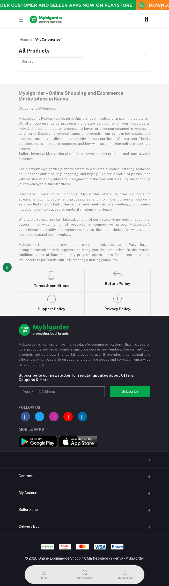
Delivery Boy (29, 526)
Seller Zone (28, 510)
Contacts (26, 476)
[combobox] (51, 62)
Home (24, 39)
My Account (29, 493)
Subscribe (130, 391)
